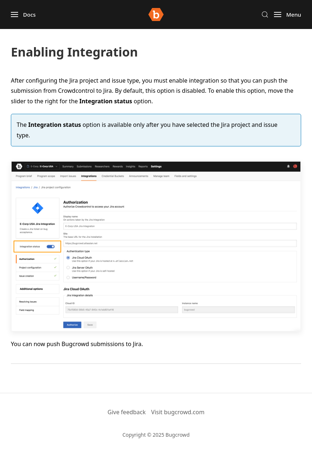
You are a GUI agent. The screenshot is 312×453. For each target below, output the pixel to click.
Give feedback (126, 412)
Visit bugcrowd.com (178, 412)
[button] (23, 14)
